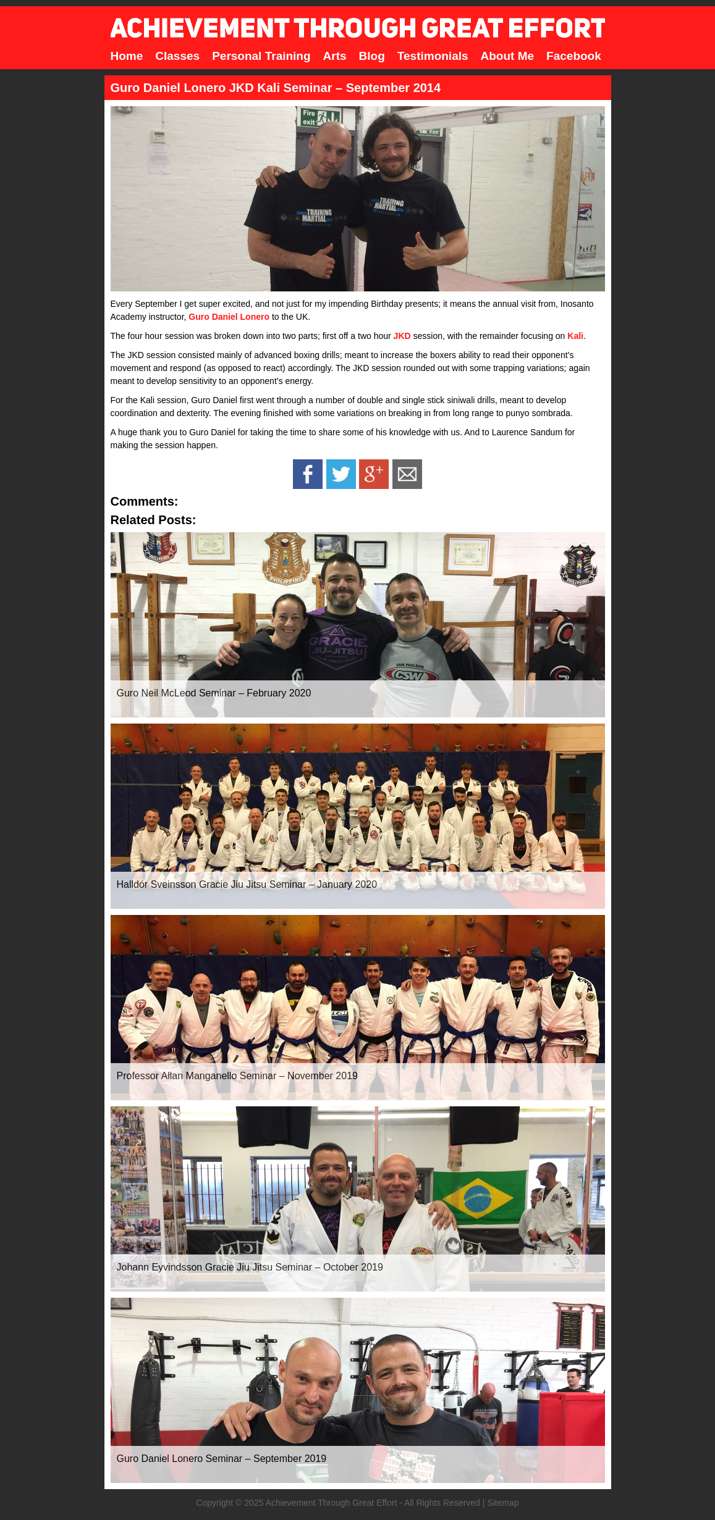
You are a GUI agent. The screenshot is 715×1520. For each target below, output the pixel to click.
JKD (402, 336)
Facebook (573, 55)
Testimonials (432, 55)
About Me (508, 55)
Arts (335, 55)
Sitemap (502, 1503)
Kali (575, 336)
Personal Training (261, 55)
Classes (177, 55)
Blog (372, 55)
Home (127, 55)
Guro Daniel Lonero (228, 317)
